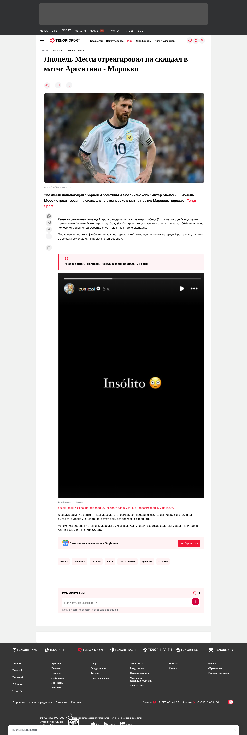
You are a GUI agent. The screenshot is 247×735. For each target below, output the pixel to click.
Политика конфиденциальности (126, 718)
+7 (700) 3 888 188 (207, 702)
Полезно (55, 673)
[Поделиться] (69, 85)
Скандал (96, 561)
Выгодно (56, 668)
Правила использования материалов (90, 718)
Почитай (17, 670)
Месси (110, 561)
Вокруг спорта (115, 40)
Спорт (94, 663)
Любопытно (57, 678)
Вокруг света (137, 668)
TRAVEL (128, 30)
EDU (141, 30)
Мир (129, 40)
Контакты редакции (40, 702)
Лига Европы (143, 40)
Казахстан (96, 40)
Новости (16, 663)
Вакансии (61, 702)
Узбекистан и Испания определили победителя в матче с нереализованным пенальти (116, 507)
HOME (94, 30)
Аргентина (147, 561)
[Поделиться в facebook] (49, 230)
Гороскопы (57, 683)
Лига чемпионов (165, 40)
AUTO (115, 30)
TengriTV (17, 691)
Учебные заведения (218, 673)
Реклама (76, 702)
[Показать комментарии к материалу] (49, 248)
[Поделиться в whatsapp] (49, 216)
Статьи (173, 668)
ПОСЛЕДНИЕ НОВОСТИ (24, 730)
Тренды (95, 673)
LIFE (54, 30)
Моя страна (136, 663)
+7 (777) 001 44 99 (167, 702)
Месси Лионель (128, 561)
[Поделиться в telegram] (49, 223)
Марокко (163, 561)
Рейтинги (17, 684)
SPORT (66, 30)
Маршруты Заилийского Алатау (141, 679)
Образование (215, 668)
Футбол (64, 561)
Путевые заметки (139, 673)
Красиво (56, 663)
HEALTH (80, 30)
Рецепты (56, 687)
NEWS (44, 30)
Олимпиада (79, 561)
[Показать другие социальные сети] (49, 236)
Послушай (18, 677)
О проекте (18, 702)
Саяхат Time (136, 685)
